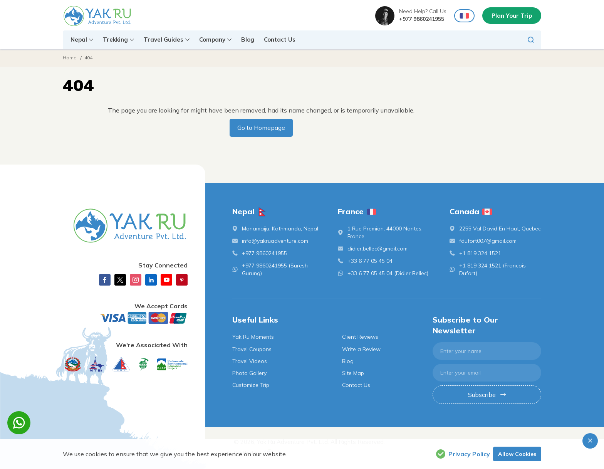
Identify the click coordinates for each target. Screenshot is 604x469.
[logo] (125, 225)
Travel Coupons (252, 349)
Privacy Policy (463, 454)
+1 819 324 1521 (480, 253)
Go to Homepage (261, 127)
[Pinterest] (182, 280)
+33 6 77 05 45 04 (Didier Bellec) (387, 273)
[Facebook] (105, 280)
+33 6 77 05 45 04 (370, 260)
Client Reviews (360, 336)
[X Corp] (120, 280)
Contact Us (279, 39)
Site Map (353, 373)
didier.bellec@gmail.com (377, 248)
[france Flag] (464, 16)
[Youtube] (166, 280)
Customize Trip (250, 385)
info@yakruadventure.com (275, 240)
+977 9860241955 (421, 19)
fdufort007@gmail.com (488, 240)
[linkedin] (151, 280)
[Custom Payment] (125, 317)
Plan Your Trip (512, 15)
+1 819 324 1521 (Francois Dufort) (492, 269)
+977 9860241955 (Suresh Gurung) (275, 269)
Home (70, 58)
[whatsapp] (18, 422)
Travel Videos (249, 361)
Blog (247, 39)
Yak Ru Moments (253, 336)
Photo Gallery (249, 373)
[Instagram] (135, 280)
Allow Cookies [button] (517, 454)
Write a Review (361, 349)
